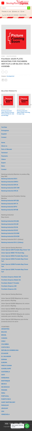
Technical (4, 152)
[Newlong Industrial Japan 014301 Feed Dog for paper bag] (24, 101)
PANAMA (4, 390)
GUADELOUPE (6, 368)
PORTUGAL (5, 396)
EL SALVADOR (6, 356)
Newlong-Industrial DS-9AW (10, 233)
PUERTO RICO (6, 399)
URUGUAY (4, 408)
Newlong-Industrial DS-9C (9, 230)
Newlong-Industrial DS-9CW (10, 236)
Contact (3, 137)
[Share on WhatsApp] (2, 80)
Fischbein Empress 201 (8, 289)
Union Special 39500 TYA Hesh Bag (12, 253)
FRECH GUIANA (6, 365)
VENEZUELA (5, 414)
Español (4, 134)
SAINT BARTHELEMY (8, 402)
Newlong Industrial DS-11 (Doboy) (12, 242)
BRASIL (3, 335)
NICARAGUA (5, 387)
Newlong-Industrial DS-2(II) (10, 221)
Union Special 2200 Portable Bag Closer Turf (15, 250)
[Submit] (28, 8)
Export (3, 162)
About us (4, 146)
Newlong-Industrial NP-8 (9, 206)
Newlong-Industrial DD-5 (9, 178)
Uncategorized (11, 56)
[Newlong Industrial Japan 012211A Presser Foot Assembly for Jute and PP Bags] (8, 101)
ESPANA (4, 359)
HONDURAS (5, 378)
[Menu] (2, 3)
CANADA (4, 338)
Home (3, 56)
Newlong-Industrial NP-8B (9, 209)
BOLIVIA (4, 332)
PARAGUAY (5, 405)
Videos (3, 159)
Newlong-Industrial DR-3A (9, 184)
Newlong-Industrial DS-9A (9, 227)
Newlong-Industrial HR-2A (9, 191)
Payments (4, 156)
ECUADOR (4, 353)
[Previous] (1, 108)
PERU (3, 393)
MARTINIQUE (5, 381)
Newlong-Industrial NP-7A (9, 203)
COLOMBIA (5, 344)
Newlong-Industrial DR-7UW (10, 188)
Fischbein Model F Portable (10, 283)
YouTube (4, 127)
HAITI (3, 374)
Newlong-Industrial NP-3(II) (10, 200)
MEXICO (4, 384)
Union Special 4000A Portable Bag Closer (14, 256)
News (3, 166)
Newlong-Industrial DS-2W (9, 224)
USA (2, 411)
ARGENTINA (5, 329)
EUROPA (4, 362)
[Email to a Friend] (6, 80)
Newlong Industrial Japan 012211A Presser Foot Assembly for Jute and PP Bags (7, 113)
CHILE (3, 341)
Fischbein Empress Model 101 (11, 280)
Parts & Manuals (6, 149)
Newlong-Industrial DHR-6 (9, 181)
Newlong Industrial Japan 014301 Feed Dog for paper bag (23, 112)
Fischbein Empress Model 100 (11, 277)
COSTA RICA (5, 347)
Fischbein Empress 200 (8, 286)
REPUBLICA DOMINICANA (9, 350)
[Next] (31, 108)
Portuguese (5, 130)
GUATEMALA (5, 371)
